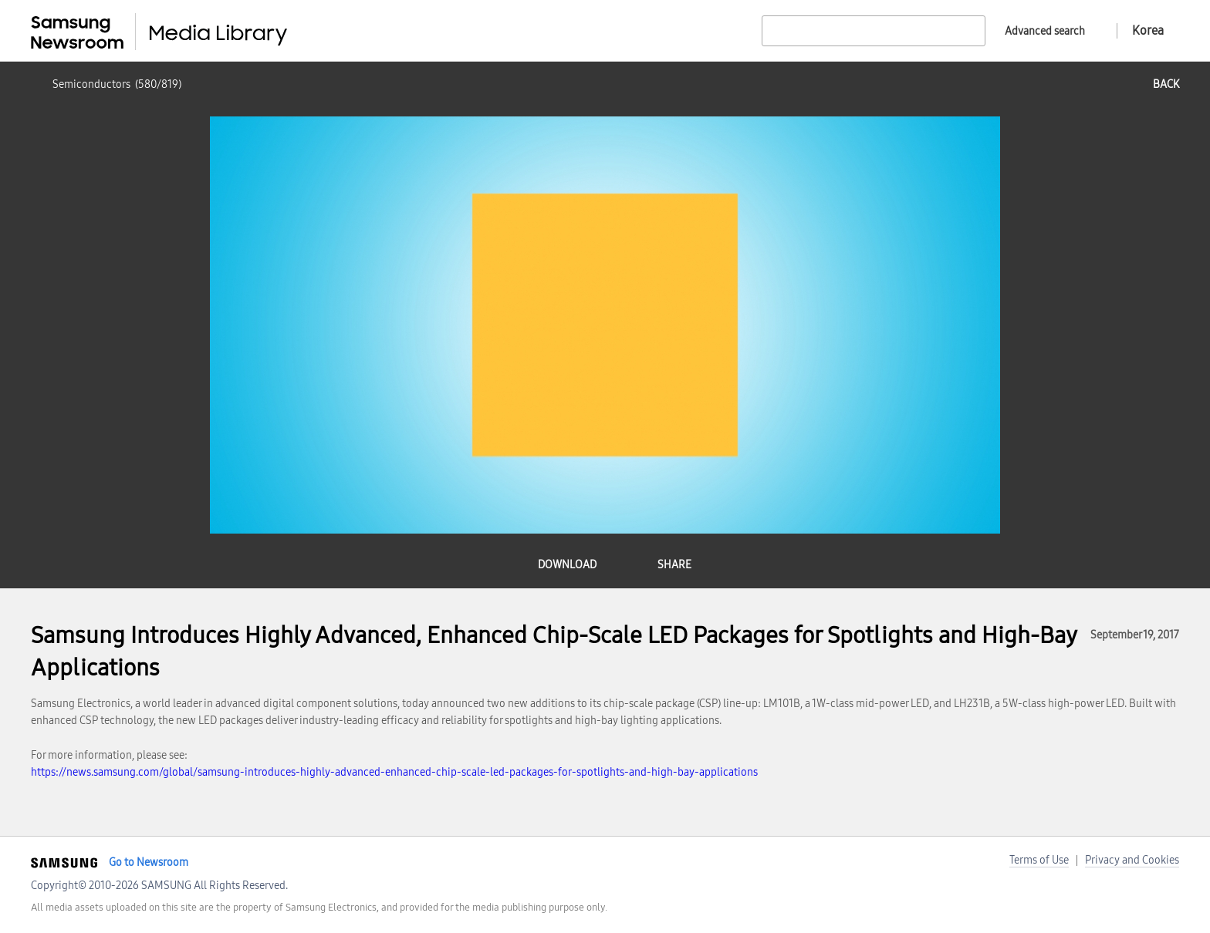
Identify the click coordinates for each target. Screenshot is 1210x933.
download (567, 564)
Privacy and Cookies (1132, 860)
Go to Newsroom (148, 862)
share (674, 564)
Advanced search (1045, 31)
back (1166, 84)
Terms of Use (1039, 860)
